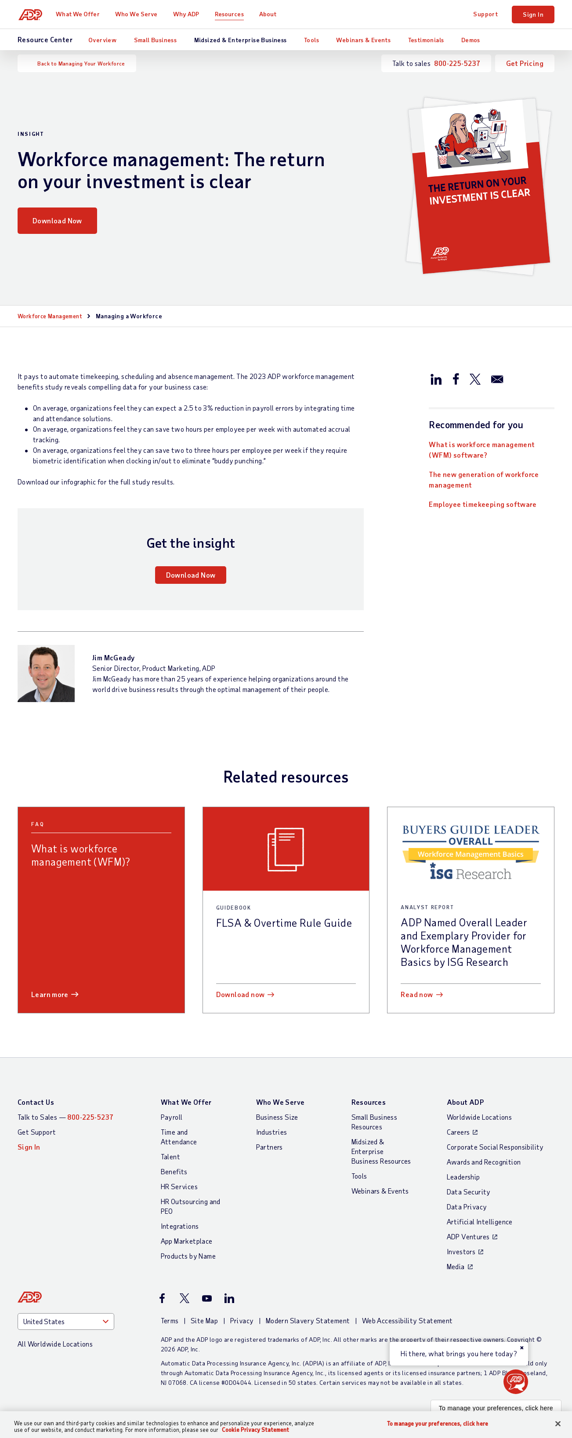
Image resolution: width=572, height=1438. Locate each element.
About (269, 14)
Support (485, 14)
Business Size (277, 1117)
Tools (311, 40)
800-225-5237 (457, 63)
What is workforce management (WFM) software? (482, 449)
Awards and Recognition (484, 1162)
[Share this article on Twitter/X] (474, 378)
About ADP (465, 1102)
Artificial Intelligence (480, 1221)
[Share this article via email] (497, 378)
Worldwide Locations (479, 1117)
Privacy (242, 1320)
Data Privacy (467, 1206)
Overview (102, 40)
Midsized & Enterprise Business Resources (381, 1151)
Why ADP (187, 14)
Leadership (463, 1176)
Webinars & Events (363, 40)
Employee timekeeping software (482, 504)
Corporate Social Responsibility (495, 1147)
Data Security (469, 1191)
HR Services (179, 1186)
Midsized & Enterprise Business (240, 40)
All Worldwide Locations (55, 1344)
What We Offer (79, 14)
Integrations (180, 1226)
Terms (170, 1320)
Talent (170, 1156)
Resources (230, 14)
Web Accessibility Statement (407, 1320)
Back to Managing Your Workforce (81, 63)
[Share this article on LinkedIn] (436, 378)
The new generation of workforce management (484, 479)
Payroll (172, 1117)
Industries (271, 1132)
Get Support (37, 1132)
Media (456, 1266)
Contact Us (36, 1102)
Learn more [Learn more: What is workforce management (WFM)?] (49, 994)
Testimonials (426, 40)
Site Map (204, 1320)
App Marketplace (187, 1241)
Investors (461, 1251)
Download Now (57, 220)
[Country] (66, 1321)
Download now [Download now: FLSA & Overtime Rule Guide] (240, 994)
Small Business (155, 40)
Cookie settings (26, 1432)
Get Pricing (524, 63)
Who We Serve (137, 14)
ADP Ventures (468, 1236)
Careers (458, 1132)
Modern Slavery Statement (308, 1320)
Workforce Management (53, 316)
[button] (515, 1381)
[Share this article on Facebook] (455, 378)
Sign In (533, 14)
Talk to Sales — (65, 1117)
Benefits (174, 1171)
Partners (269, 1147)
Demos (470, 40)
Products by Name (188, 1256)
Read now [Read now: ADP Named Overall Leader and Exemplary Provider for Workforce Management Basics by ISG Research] (417, 994)
